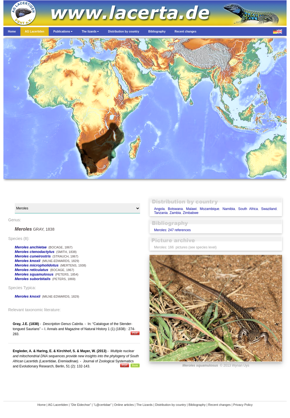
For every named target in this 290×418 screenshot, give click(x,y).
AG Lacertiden (58, 404)
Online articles (124, 404)
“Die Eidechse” (81, 404)
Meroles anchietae (31, 247)
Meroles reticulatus (31, 270)
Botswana (175, 209)
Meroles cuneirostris (33, 256)
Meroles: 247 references (172, 230)
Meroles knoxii (27, 261)
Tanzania (161, 213)
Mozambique (209, 209)
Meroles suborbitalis (32, 279)
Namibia (229, 209)
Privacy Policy (243, 404)
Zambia (175, 213)
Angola (159, 209)
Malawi (191, 209)
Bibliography (197, 404)
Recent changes (219, 404)
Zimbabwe (190, 213)
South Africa (248, 209)
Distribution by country (170, 404)
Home (41, 404)
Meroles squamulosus (34, 274)
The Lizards (144, 404)
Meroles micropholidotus (37, 265)
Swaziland (269, 209)
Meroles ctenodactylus (34, 252)
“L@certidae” (102, 404)
